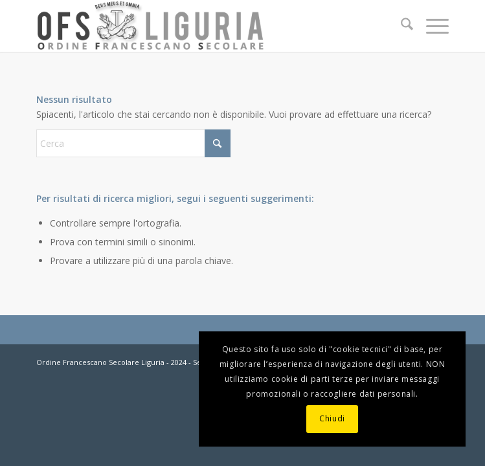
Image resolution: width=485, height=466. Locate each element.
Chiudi (332, 418)
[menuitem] (400, 26)
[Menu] (431, 26)
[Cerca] (400, 26)
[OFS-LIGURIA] (201, 26)
